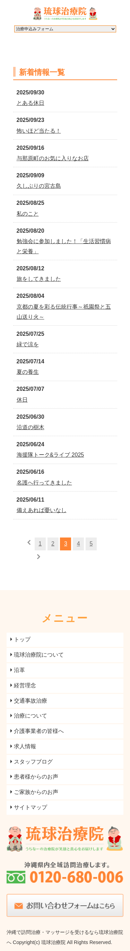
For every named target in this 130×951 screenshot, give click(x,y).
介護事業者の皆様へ (39, 731)
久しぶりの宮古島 (39, 186)
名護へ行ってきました (44, 483)
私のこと (28, 214)
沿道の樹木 (30, 427)
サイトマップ (30, 807)
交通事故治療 (30, 701)
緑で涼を (28, 344)
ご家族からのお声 (36, 792)
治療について (30, 716)
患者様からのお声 (36, 777)
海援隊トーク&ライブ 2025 (50, 455)
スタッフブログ (33, 762)
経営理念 (25, 685)
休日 (22, 400)
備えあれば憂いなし (42, 510)
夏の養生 (28, 372)
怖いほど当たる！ (39, 131)
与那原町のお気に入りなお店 (53, 158)
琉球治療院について (39, 655)
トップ (22, 639)
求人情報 (25, 746)
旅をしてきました (39, 279)
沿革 (19, 670)
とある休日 (30, 103)
